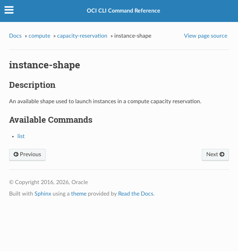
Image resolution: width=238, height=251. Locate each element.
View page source (205, 36)
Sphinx (42, 194)
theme (78, 194)
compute (39, 36)
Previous (27, 154)
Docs (15, 36)
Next (215, 154)
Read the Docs (135, 194)
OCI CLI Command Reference (123, 11)
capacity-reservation (82, 36)
